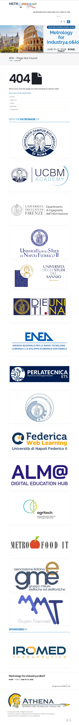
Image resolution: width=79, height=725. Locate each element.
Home (12, 97)
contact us (23, 716)
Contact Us (14, 109)
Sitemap (13, 106)
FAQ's (12, 103)
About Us (13, 100)
